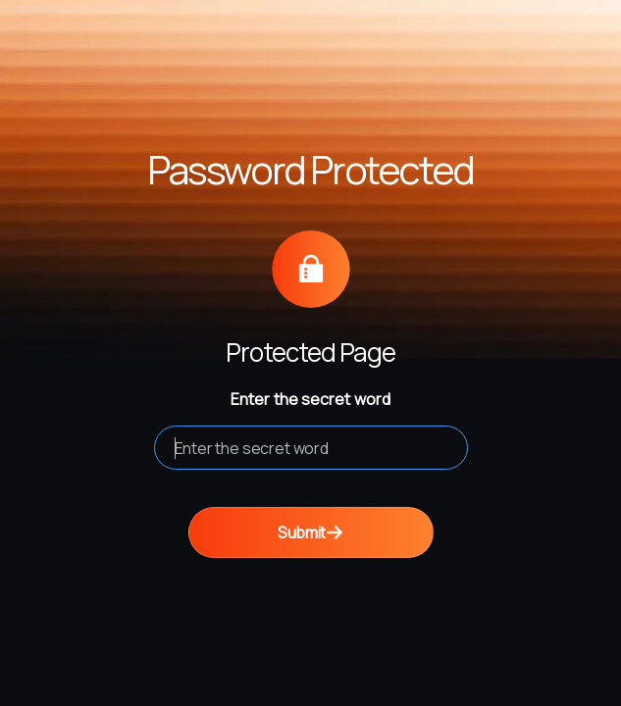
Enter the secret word (310, 399)
